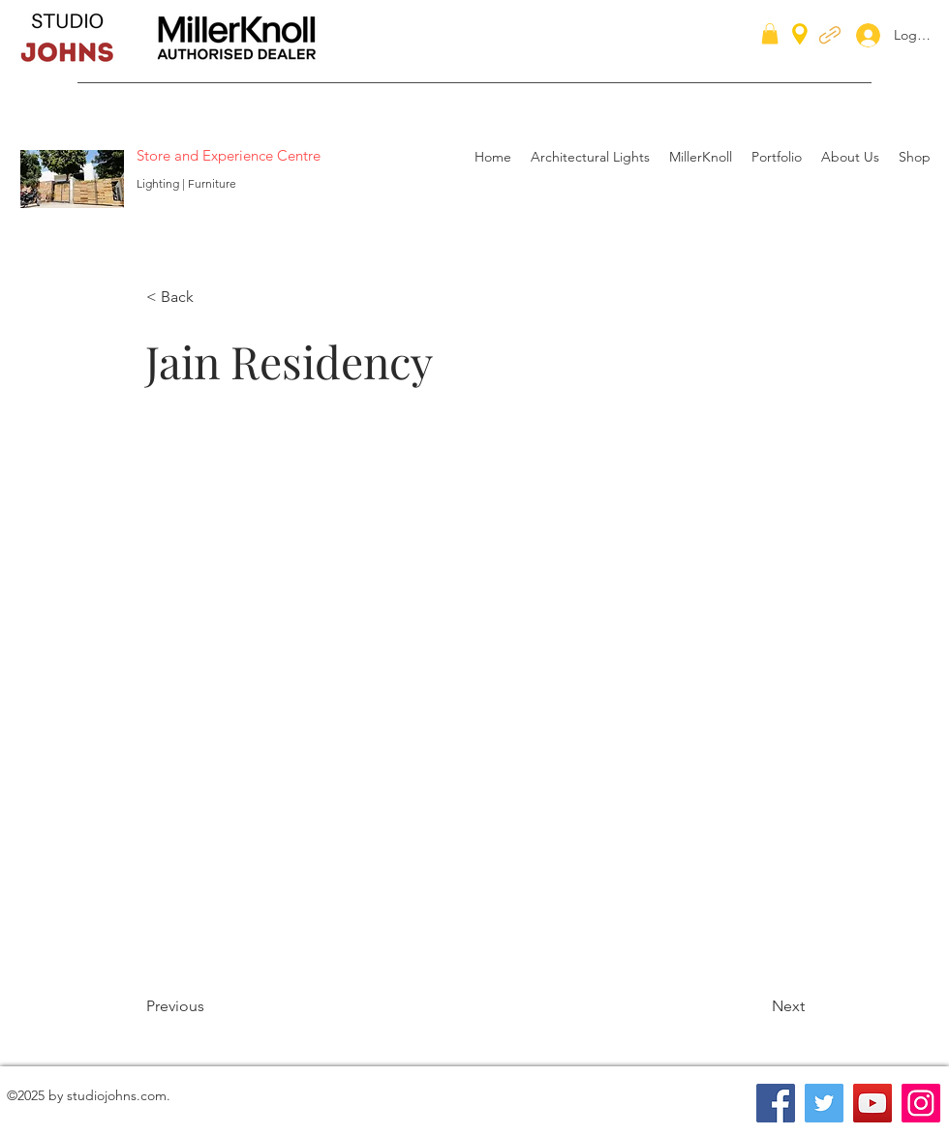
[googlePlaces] (799, 33)
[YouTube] (872, 1103)
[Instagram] (921, 1103)
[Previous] (210, 1006)
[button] (770, 34)
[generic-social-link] (829, 33)
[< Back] (210, 297)
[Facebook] (775, 1103)
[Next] (756, 1006)
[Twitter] (824, 1103)
